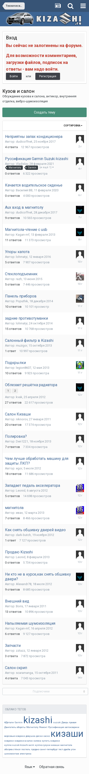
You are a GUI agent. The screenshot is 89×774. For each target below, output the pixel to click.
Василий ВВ (24, 190)
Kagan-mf (22, 234)
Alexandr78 (23, 584)
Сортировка (73, 125)
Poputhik (22, 301)
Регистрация (47, 76)
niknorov (22, 419)
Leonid (20, 490)
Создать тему (44, 112)
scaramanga (24, 673)
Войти (14, 76)
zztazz (20, 650)
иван (19, 512)
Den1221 (22, 441)
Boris (19, 606)
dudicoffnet (24, 141)
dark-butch (23, 535)
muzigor (21, 345)
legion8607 (23, 367)
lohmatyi (22, 257)
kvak (19, 397)
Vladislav (22, 164)
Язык (30, 767)
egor (19, 468)
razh (19, 279)
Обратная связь (51, 767)
